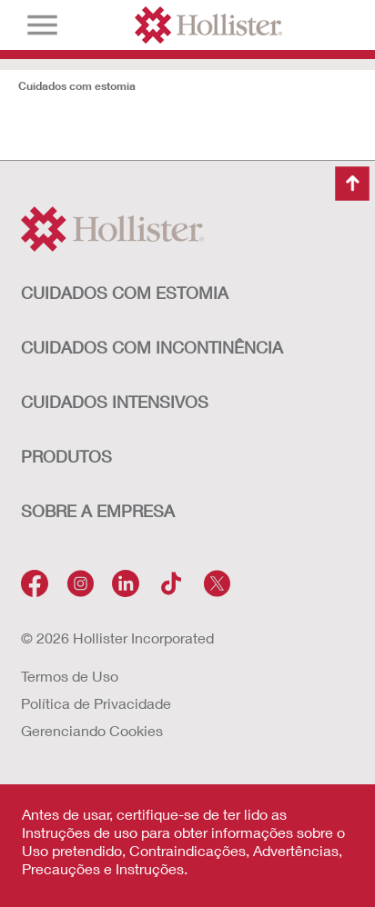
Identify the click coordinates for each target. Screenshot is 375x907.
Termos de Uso (69, 675)
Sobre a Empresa (98, 511)
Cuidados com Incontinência (152, 347)
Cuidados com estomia (77, 86)
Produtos (66, 456)
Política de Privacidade (96, 703)
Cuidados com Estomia (124, 293)
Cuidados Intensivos (114, 402)
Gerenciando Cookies (92, 730)
